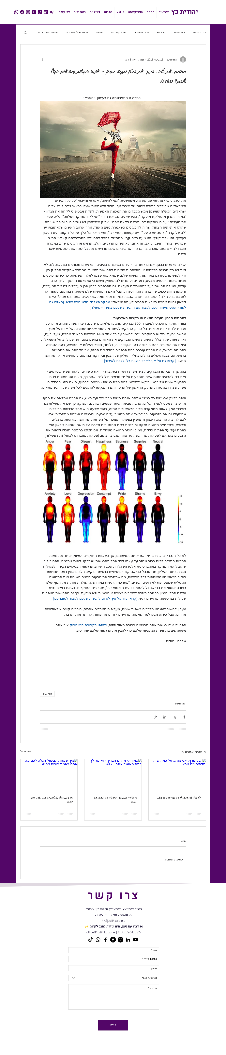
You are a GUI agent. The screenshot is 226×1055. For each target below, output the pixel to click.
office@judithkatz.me (100, 932)
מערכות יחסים (141, 32)
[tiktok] (39, 12)
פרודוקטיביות (118, 32)
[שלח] (113, 1025)
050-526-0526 (129, 932)
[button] (25, 32)
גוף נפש (47, 693)
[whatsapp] (16, 12)
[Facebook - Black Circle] (113, 940)
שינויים (99, 32)
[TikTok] (90, 940)
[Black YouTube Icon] (135, 940)
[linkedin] (45, 12)
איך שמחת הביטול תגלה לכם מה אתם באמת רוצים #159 (52, 800)
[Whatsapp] (98, 940)
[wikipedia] (51, 12)
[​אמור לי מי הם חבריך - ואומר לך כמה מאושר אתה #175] (113, 775)
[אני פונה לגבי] (113, 978)
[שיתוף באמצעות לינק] (155, 717)
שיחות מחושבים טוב (47, 32)
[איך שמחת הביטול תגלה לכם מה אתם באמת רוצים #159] (49, 775)
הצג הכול (25, 751)
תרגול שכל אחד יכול (77, 32)
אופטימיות (179, 32)
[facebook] (22, 12)
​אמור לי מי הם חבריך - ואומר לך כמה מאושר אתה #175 (115, 800)
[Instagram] (120, 940)
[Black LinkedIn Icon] (128, 940)
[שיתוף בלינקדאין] (165, 717)
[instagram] (28, 12)
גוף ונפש (161, 32)
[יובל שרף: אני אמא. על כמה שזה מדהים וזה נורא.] (177, 775)
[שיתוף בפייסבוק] (184, 717)
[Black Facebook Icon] (105, 940)
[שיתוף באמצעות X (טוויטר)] (174, 717)
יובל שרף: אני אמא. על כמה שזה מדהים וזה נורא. (179, 798)
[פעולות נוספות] (42, 59)
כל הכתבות (199, 32)
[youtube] (34, 12)
